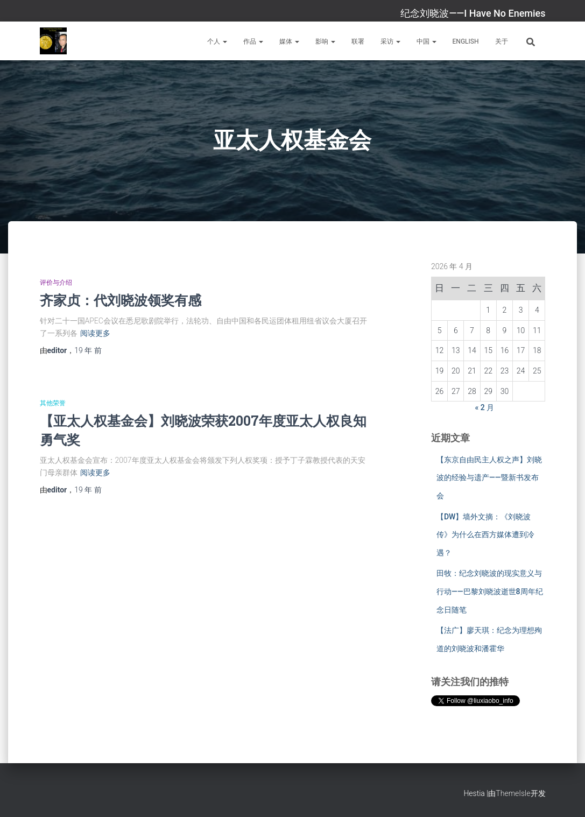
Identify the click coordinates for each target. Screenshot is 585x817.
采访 (390, 41)
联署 (357, 41)
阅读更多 (95, 333)
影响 (325, 41)
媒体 (289, 41)
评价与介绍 (56, 282)
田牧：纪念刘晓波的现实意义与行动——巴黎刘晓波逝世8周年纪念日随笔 (489, 591)
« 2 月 (485, 407)
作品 (253, 41)
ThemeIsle (513, 793)
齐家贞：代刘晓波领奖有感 (120, 300)
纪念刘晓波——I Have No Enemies (472, 13)
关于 (501, 41)
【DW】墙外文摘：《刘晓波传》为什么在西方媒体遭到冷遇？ (485, 534)
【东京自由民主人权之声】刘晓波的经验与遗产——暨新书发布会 (489, 477)
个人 (217, 41)
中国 (426, 41)
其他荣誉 (53, 403)
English (466, 41)
